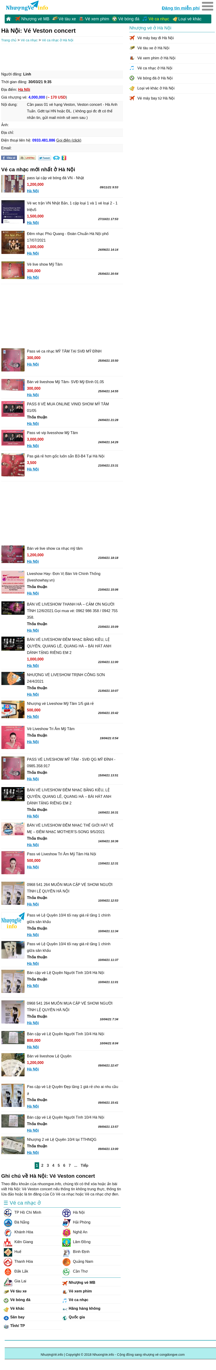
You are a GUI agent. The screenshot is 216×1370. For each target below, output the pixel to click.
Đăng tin (181, 7)
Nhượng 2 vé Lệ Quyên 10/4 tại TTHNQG (62, 1140)
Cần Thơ (75, 1271)
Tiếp (84, 1165)
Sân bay (14, 1318)
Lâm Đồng (76, 1242)
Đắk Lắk (16, 1271)
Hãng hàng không (81, 1309)
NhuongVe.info (26, 6)
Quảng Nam (77, 1261)
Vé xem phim (97, 19)
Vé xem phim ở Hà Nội (156, 58)
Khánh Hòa (18, 1232)
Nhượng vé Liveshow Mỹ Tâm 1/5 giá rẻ (60, 704)
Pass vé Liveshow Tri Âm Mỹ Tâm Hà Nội (61, 854)
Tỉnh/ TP (14, 1326)
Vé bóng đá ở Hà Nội (155, 78)
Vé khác (14, 1309)
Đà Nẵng (16, 1222)
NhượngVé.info (52, 1354)
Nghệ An (74, 1232)
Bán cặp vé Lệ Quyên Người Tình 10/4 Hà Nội (65, 973)
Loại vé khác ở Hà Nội (156, 88)
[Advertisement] (62, 56)
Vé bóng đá (128, 19)
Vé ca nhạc (159, 19)
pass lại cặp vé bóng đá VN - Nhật (55, 178)
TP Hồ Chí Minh (22, 1212)
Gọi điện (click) (68, 140)
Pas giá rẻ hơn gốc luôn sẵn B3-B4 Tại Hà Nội (65, 456)
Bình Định (75, 1252)
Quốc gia (73, 1318)
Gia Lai (15, 1281)
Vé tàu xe (67, 19)
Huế (12, 1252)
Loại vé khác (189, 19)
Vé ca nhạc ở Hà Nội (57, 40)
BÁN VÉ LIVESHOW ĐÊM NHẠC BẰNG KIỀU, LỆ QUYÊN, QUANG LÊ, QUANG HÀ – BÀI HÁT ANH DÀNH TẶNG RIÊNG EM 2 (69, 646)
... (75, 1165)
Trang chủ (8, 40)
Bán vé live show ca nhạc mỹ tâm (55, 548)
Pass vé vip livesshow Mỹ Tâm (52, 433)
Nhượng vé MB (35, 19)
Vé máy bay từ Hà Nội (156, 98)
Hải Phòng (76, 1222)
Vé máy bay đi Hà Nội (155, 38)
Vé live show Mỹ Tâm (45, 264)
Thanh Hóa (18, 1261)
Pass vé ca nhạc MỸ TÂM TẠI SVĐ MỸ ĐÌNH (64, 351)
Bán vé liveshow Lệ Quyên (49, 1056)
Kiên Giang (18, 1242)
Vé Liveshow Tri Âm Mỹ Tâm (50, 729)
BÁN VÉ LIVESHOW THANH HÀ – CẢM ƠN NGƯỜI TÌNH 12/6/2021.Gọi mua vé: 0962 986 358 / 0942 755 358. (72, 610)
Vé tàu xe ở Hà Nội (153, 48)
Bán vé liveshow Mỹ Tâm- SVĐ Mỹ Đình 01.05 (65, 382)
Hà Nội (73, 1212)
